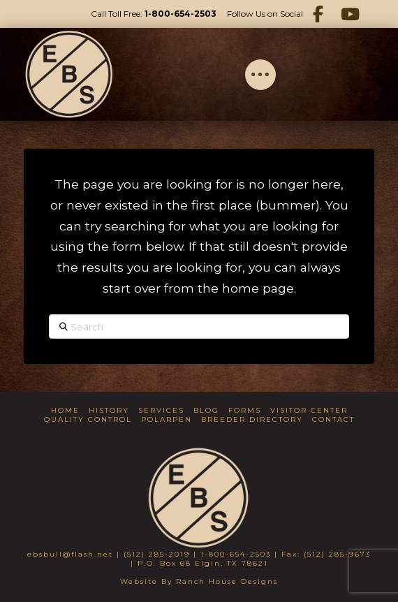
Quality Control (88, 419)
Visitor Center (309, 410)
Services (161, 410)
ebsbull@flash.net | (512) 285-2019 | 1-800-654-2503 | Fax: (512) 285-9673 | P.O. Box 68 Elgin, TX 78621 (199, 559)
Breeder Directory (252, 419)
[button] (260, 74)
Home (65, 410)
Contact (333, 419)
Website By (148, 581)
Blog (206, 410)
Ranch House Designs (227, 581)
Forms (244, 410)
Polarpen (166, 419)
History (109, 410)
